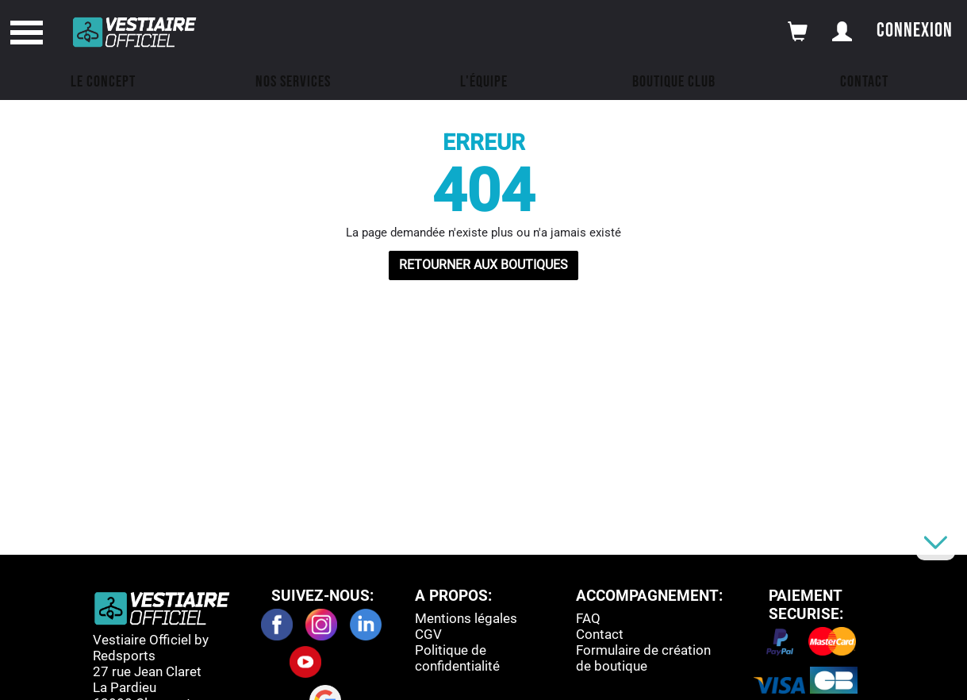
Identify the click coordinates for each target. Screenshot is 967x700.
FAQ (588, 618)
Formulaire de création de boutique (643, 658)
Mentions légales (466, 618)
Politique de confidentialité (457, 658)
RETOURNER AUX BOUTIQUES (483, 264)
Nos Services (293, 81)
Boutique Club (674, 81)
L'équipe (484, 81)
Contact (864, 81)
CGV (428, 634)
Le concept (103, 81)
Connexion (915, 30)
